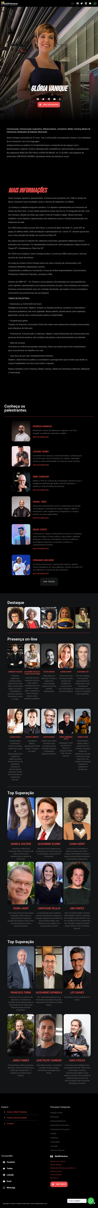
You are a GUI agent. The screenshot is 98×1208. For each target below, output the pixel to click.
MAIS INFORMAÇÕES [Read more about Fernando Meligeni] (41, 574)
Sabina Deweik (65, 672)
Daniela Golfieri (21, 843)
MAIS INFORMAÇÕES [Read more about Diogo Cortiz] (41, 549)
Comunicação (13, 129)
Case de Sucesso (57, 1150)
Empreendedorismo (58, 1121)
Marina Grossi (56, 1171)
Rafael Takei (39, 501)
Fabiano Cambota (32, 737)
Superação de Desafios (59, 1125)
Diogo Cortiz (40, 529)
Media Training (74, 129)
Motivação (42, 132)
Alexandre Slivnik (49, 843)
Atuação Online (56, 1113)
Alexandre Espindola (49, 992)
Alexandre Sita (83, 672)
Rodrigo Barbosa (42, 426)
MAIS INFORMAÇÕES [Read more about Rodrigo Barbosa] (41, 437)
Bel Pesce (54, 1178)
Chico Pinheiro (56, 1175)
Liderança (54, 1138)
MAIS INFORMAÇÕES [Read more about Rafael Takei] (41, 518)
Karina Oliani (83, 737)
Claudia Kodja (15, 737)
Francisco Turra (21, 992)
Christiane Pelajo (49, 908)
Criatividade (55, 1142)
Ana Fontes (77, 908)
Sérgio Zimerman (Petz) (65, 738)
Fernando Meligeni (43, 560)
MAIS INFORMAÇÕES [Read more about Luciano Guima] (41, 465)
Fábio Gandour (41, 476)
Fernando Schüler (15, 672)
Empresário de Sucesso (60, 1129)
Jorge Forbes (21, 1060)
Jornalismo (62, 129)
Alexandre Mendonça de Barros (62, 1168)
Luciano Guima (41, 451)
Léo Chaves (77, 992)
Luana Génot (77, 843)
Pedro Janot (21, 908)
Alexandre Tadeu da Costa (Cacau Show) (32, 673)
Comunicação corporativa (31, 129)
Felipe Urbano (49, 672)
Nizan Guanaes (49, 737)
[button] (72, 3)
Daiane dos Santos (57, 1161)
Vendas (53, 1133)
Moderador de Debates (27, 132)
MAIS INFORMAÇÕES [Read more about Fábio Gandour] (41, 490)
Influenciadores (49, 129)
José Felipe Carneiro (49, 1060)
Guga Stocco (77, 1060)
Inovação (54, 1146)
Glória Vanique (56, 1165)
